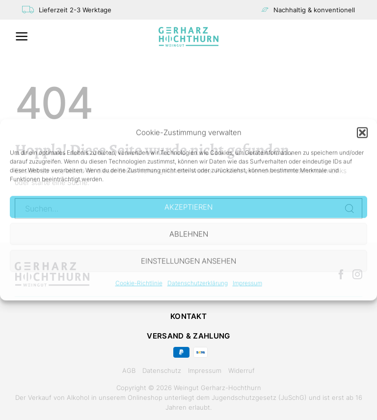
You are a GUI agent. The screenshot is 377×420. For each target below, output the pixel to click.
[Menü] (22, 36)
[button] (362, 132)
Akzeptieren (188, 206)
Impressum (247, 283)
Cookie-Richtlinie (138, 283)
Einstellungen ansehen (188, 260)
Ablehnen (188, 233)
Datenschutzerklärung (197, 283)
